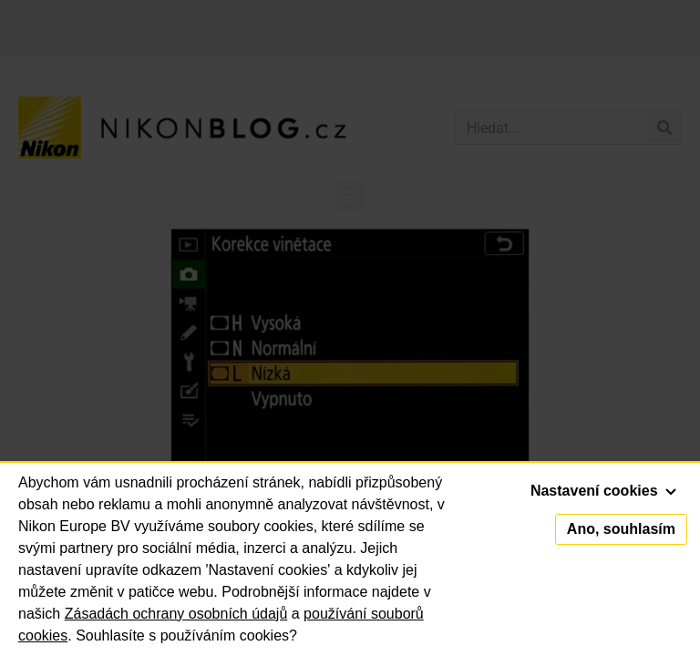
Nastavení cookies (603, 490)
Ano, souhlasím (621, 529)
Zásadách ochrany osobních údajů (176, 613)
